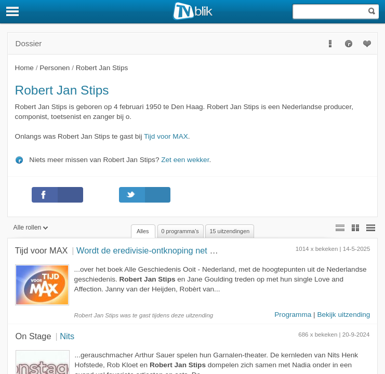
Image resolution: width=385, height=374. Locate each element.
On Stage (33, 336)
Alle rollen (31, 227)
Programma (292, 314)
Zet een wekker (185, 160)
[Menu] (13, 11)
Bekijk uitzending (343, 314)
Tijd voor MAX (166, 136)
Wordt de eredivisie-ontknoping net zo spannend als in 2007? (191, 250)
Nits (67, 336)
